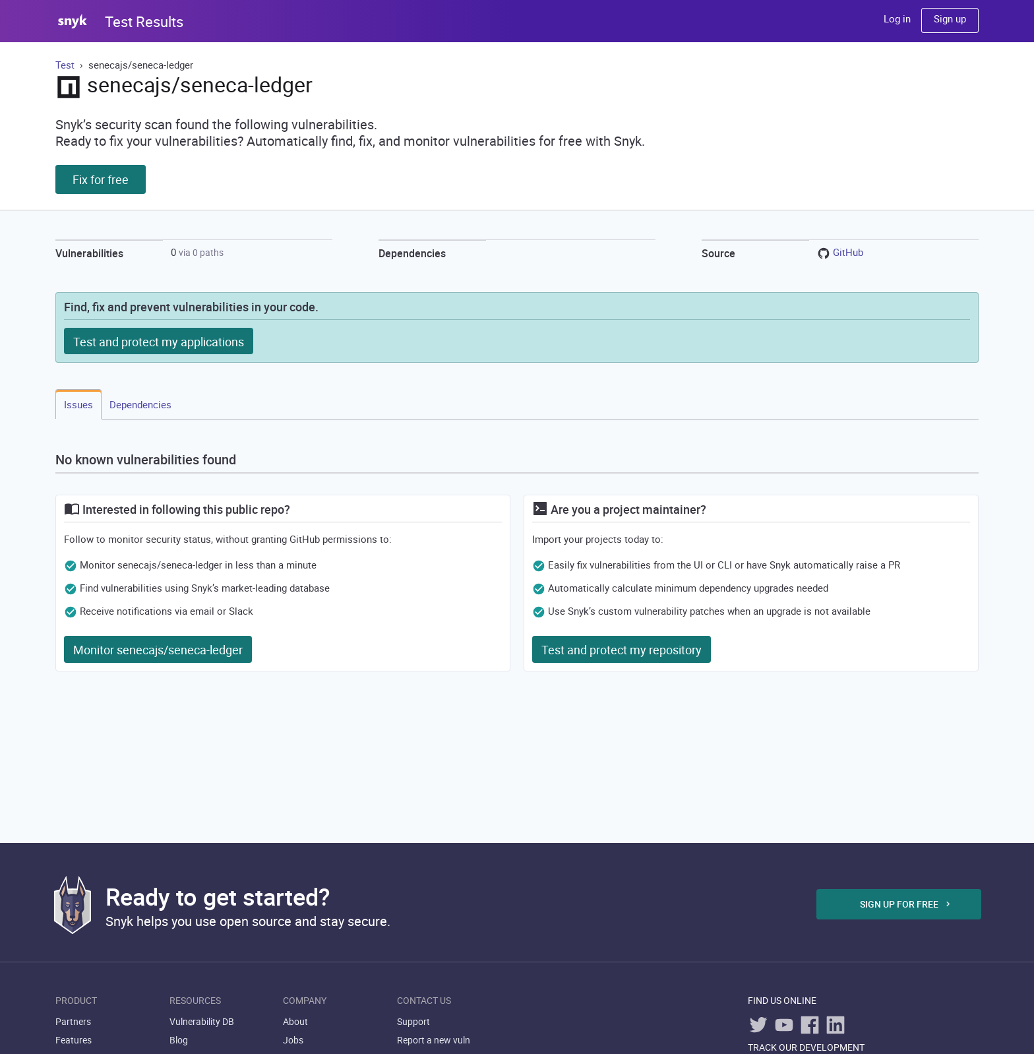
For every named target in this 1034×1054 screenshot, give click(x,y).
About (295, 1021)
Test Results (144, 21)
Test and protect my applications (158, 342)
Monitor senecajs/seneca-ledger (158, 650)
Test (66, 64)
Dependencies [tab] (140, 404)
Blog (178, 1040)
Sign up (950, 18)
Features (73, 1040)
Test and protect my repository (621, 650)
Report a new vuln (433, 1040)
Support (413, 1021)
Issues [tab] (78, 404)
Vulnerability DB (201, 1021)
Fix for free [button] (101, 179)
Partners (73, 1021)
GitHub (848, 252)
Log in (897, 18)
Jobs (293, 1040)
